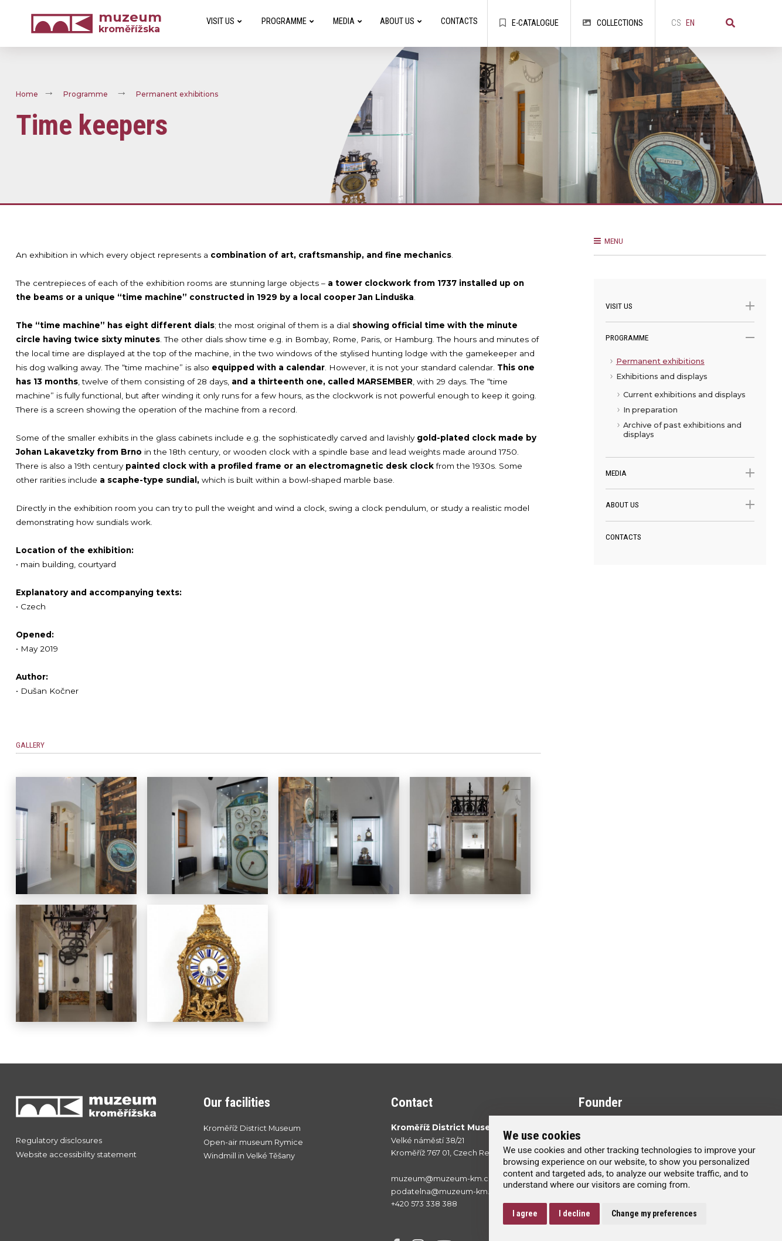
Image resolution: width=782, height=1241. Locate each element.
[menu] (680, 405)
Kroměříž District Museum (252, 1128)
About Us (680, 505)
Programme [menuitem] (287, 21)
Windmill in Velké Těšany (249, 1155)
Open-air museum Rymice (253, 1142)
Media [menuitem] (347, 21)
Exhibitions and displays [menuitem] (662, 376)
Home (27, 94)
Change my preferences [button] (654, 1213)
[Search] (730, 23)
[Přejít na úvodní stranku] (98, 1106)
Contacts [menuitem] (459, 21)
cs (676, 23)
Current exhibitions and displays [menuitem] (684, 394)
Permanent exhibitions (177, 94)
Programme (85, 94)
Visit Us (680, 306)
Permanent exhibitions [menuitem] (660, 361)
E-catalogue (529, 23)
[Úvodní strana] (64, 23)
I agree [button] (525, 1213)
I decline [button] (574, 1213)
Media (680, 473)
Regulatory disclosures (59, 1140)
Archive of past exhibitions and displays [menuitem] (682, 430)
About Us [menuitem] (400, 21)
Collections (613, 23)
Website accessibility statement (76, 1154)
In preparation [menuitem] (650, 409)
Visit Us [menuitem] (224, 21)
